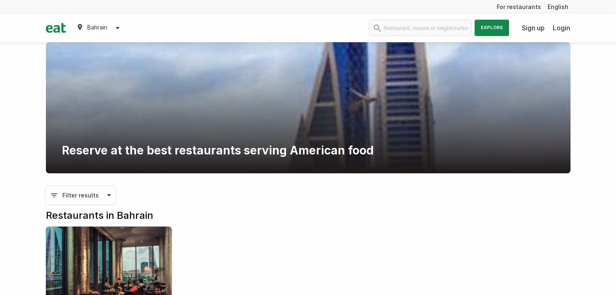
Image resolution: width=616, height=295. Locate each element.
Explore (492, 27)
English (558, 6)
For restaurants (519, 6)
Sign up (533, 28)
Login (561, 28)
